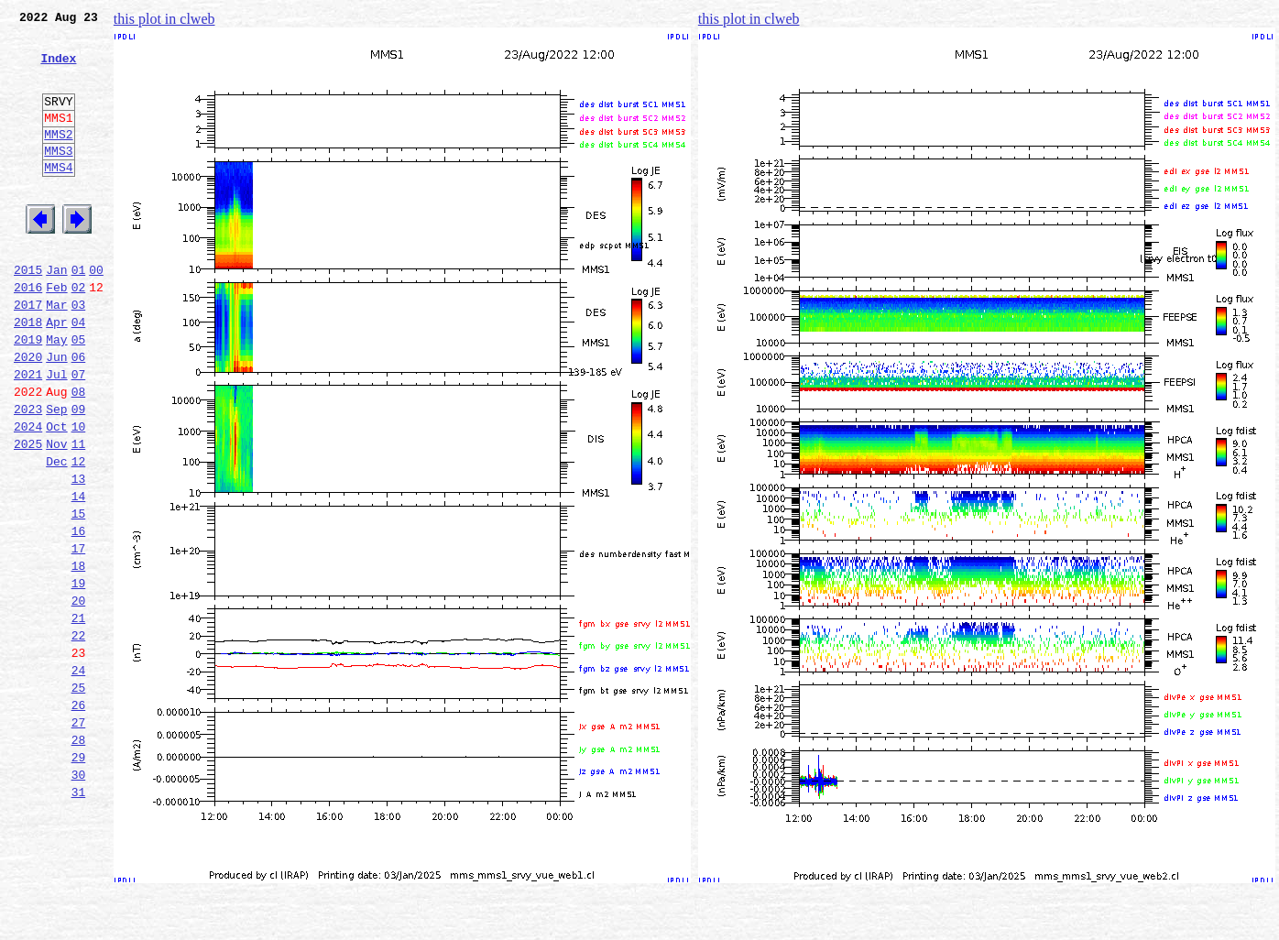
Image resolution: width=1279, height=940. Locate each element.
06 (78, 414)
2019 (28, 394)
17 (78, 636)
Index (58, 68)
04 (78, 374)
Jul (56, 434)
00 (96, 313)
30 (78, 898)
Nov (56, 515)
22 (78, 736)
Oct (56, 494)
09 (78, 474)
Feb (56, 333)
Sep (56, 474)
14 (78, 575)
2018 (28, 374)
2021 (28, 434)
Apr (56, 374)
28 (78, 857)
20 (78, 696)
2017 (28, 353)
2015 (28, 313)
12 (78, 535)
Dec (56, 535)
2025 (28, 515)
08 (78, 454)
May (56, 394)
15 (78, 595)
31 (78, 918)
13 (78, 555)
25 (78, 797)
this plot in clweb (164, 19)
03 (78, 353)
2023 (28, 474)
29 (78, 877)
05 (78, 394)
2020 (28, 414)
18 (78, 656)
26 (78, 817)
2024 (28, 494)
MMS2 (58, 158)
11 (78, 515)
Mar (56, 353)
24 (78, 777)
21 (78, 716)
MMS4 (58, 197)
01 (78, 313)
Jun (56, 414)
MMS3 (58, 177)
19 (78, 676)
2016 (28, 333)
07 (78, 434)
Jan (56, 313)
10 (78, 494)
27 (78, 837)
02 (78, 333)
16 (78, 615)
